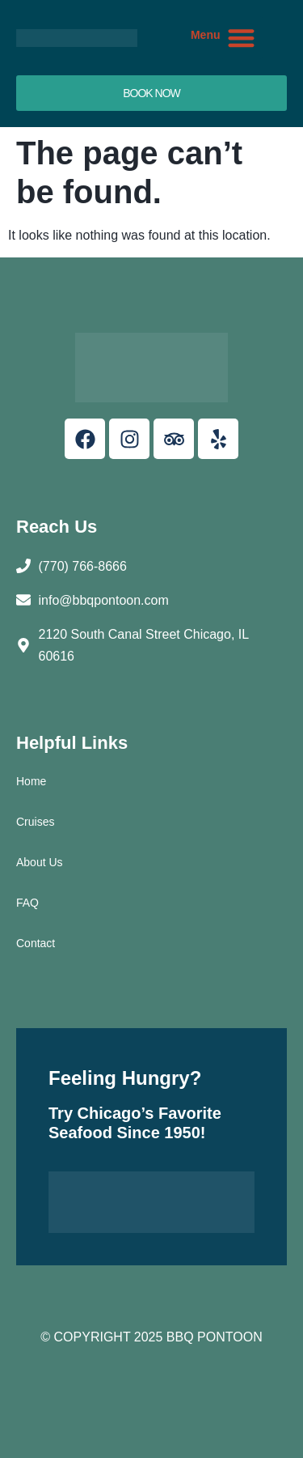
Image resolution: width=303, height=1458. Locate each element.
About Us (39, 862)
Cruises (35, 821)
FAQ (27, 902)
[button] (242, 37)
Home (31, 781)
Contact (35, 943)
